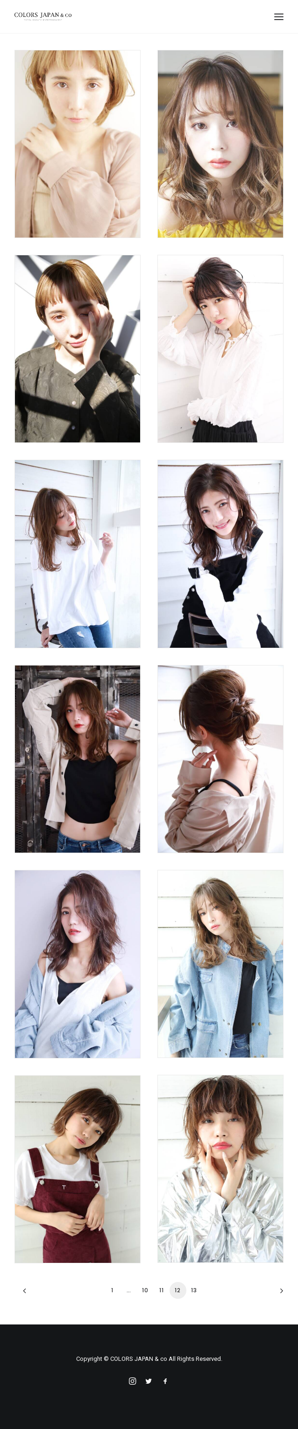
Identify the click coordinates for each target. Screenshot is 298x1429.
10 (145, 1290)
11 (161, 1290)
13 (194, 1290)
